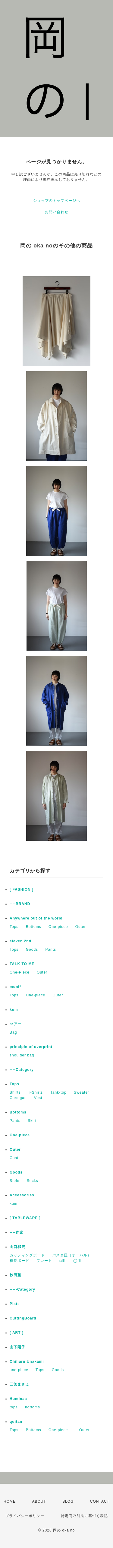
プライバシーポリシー (24, 1516)
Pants (50, 949)
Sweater (81, 1092)
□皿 (63, 1261)
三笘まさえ (19, 1384)
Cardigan (18, 1098)
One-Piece (20, 972)
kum (14, 1009)
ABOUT (39, 1501)
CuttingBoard (23, 1318)
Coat (14, 1158)
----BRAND (20, 904)
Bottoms (33, 927)
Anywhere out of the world (36, 918)
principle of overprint (33, 1047)
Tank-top (58, 1092)
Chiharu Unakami (27, 1361)
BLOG (68, 1501)
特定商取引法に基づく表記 (84, 1516)
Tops (14, 927)
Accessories (22, 1195)
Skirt (32, 1121)
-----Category (22, 1289)
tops (14, 1407)
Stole (14, 1181)
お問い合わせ (56, 212)
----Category (22, 1070)
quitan (16, 1421)
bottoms (32, 1407)
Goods (32, 949)
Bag (13, 1032)
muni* (15, 987)
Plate (15, 1304)
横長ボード (19, 1261)
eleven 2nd (20, 941)
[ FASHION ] (21, 889)
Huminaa (18, 1399)
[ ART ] (17, 1333)
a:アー (15, 1024)
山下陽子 (17, 1347)
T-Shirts (35, 1092)
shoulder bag (22, 1055)
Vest (38, 1098)
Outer (80, 927)
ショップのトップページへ (56, 200)
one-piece (19, 1370)
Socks (32, 1181)
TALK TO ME (22, 964)
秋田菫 (15, 1275)
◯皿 (77, 1261)
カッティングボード (27, 1255)
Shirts (15, 1092)
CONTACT (99, 1501)
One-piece (58, 927)
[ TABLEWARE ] (25, 1218)
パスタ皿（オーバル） (71, 1255)
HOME (10, 1501)
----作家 (17, 1232)
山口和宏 (17, 1247)
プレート (44, 1261)
